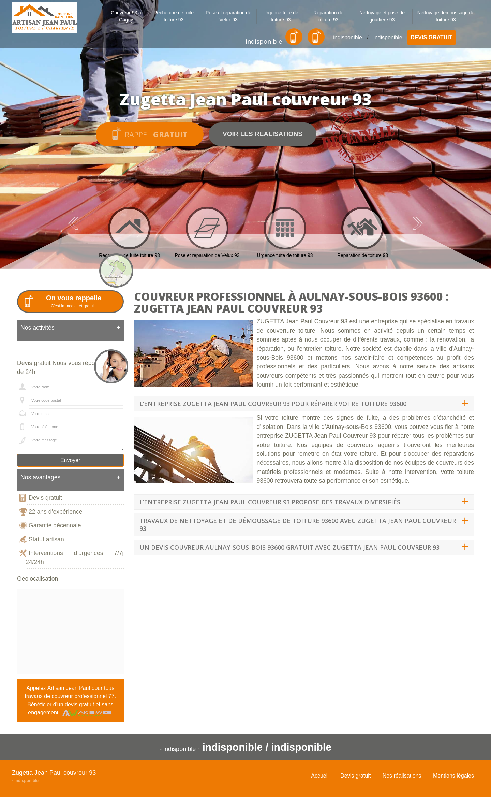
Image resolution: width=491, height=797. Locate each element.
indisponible (264, 41)
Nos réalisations (402, 776)
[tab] (70, 330)
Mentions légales (453, 776)
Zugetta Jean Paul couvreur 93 (54, 772)
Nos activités (70, 327)
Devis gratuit (431, 37)
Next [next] (418, 223)
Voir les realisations (262, 133)
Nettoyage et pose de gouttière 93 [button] (382, 16)
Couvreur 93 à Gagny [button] (126, 16)
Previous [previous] (73, 223)
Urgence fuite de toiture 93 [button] (280, 16)
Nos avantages (70, 477)
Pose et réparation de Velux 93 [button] (228, 16)
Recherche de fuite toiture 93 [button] (173, 16)
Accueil (320, 776)
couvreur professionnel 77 (83, 696)
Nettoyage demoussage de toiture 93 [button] (445, 16)
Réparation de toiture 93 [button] (328, 16)
